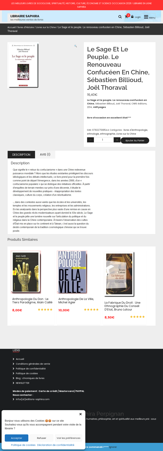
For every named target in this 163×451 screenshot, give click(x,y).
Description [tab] (21, 155)
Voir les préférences (68, 438)
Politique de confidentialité (31, 368)
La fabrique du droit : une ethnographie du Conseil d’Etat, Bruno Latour (122, 306)
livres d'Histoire (26, 27)
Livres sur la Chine (46, 27)
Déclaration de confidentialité (55, 445)
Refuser (41, 438)
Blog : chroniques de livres (30, 378)
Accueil (11, 27)
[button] (80, 414)
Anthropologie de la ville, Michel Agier (76, 300)
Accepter (16, 438)
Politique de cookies (23, 445)
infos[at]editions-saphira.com (33, 399)
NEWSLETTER (22, 383)
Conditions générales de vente (33, 363)
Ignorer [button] (113, 447)
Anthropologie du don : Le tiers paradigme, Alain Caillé (32, 300)
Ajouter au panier (134, 140)
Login (136, 17)
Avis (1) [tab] (45, 154)
